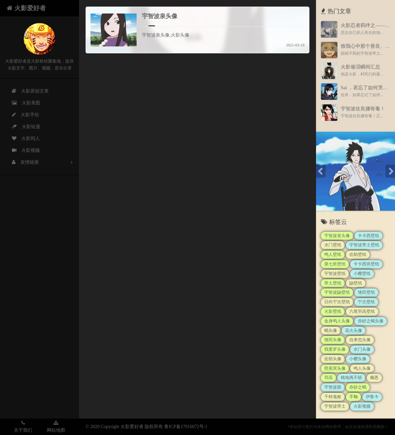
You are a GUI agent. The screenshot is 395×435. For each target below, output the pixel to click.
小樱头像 (357, 358)
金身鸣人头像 (337, 320)
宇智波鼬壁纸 (337, 292)
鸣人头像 (362, 368)
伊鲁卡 (372, 396)
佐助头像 (332, 358)
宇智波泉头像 (159, 16)
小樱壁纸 (362, 273)
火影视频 (22, 150)
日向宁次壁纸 (337, 301)
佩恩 (374, 377)
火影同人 (22, 139)
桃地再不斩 (351, 377)
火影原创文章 (26, 91)
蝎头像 (330, 330)
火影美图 (22, 103)
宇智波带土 (335, 406)
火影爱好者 (26, 8)
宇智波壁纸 (335, 273)
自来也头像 (360, 339)
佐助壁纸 (357, 254)
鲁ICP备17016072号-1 (185, 426)
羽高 (328, 377)
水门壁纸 (332, 244)
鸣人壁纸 (332, 254)
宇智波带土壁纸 (364, 244)
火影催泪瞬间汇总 (360, 66)
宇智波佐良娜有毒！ (363, 108)
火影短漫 (22, 127)
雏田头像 (332, 339)
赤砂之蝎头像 (370, 320)
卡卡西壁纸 (368, 235)
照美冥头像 (335, 368)
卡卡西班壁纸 (366, 263)
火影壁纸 (332, 311)
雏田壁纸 (366, 292)
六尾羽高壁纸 (362, 311)
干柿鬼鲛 (332, 396)
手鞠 (353, 396)
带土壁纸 (332, 283)
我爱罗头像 (335, 349)
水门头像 (362, 349)
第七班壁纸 (335, 263)
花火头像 (353, 330)
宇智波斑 (332, 387)
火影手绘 (21, 115)
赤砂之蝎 (357, 387)
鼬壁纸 (355, 283)
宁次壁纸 (366, 301)
